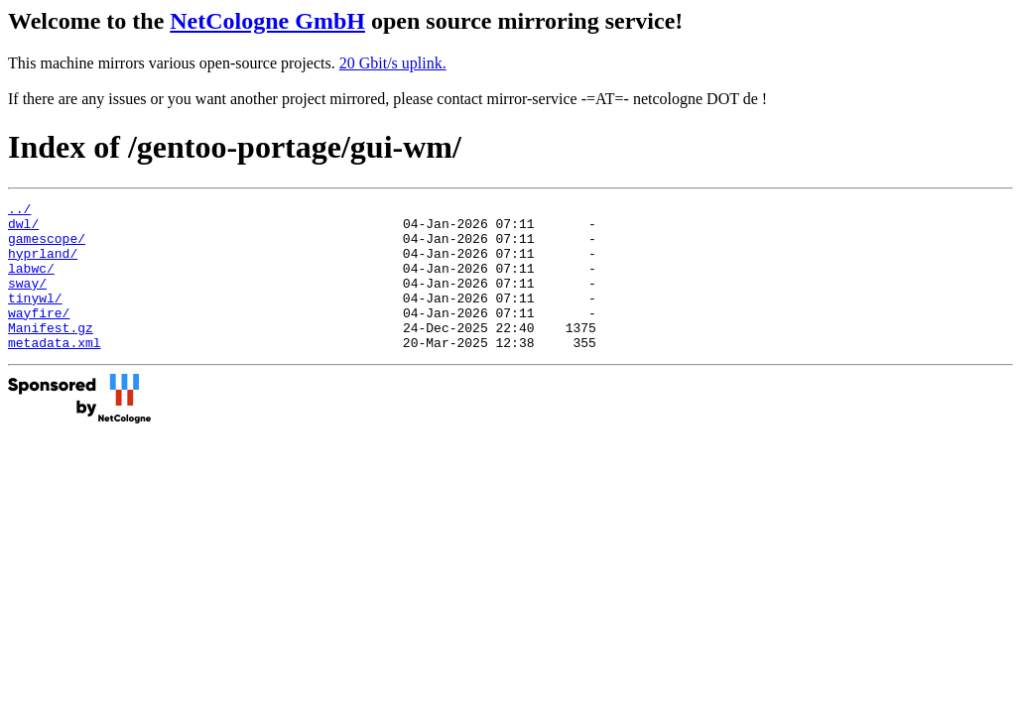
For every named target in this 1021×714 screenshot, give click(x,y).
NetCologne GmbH (267, 21)
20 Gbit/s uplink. (393, 63)
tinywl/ (35, 318)
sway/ (27, 300)
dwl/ (23, 229)
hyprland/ (42, 265)
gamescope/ (46, 247)
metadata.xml (54, 372)
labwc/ (31, 283)
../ (19, 211)
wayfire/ (38, 336)
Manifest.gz (50, 354)
